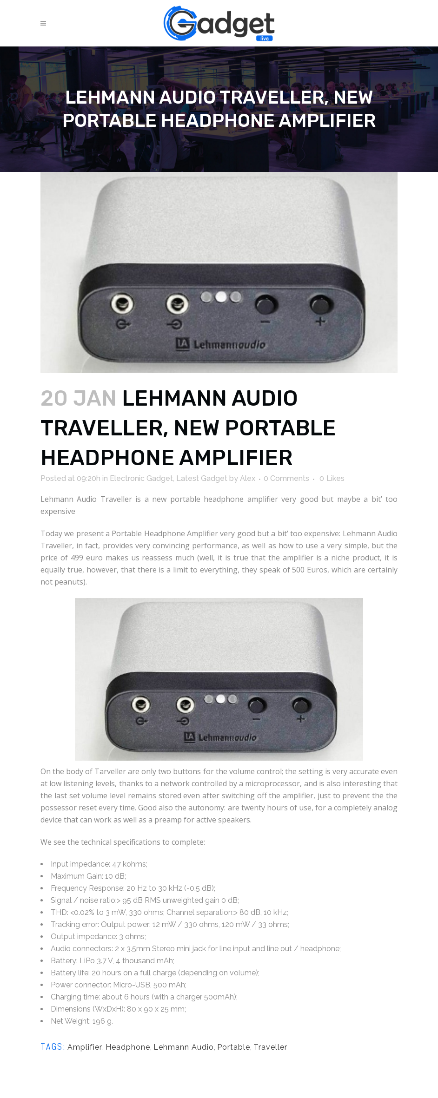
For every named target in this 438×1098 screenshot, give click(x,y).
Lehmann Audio (183, 1047)
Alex (247, 478)
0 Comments (286, 478)
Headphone (128, 1047)
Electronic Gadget (141, 478)
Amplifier (84, 1047)
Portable (233, 1047)
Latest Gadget (201, 478)
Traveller (270, 1047)
